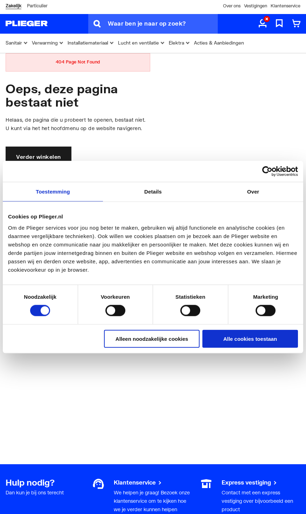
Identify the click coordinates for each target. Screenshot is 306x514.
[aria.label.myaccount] (262, 24)
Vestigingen (255, 5)
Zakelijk (13, 5)
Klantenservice (285, 5)
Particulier (37, 5)
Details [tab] (153, 192)
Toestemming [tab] (53, 192)
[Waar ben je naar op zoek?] (163, 24)
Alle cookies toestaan (250, 338)
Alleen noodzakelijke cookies (152, 338)
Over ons (232, 5)
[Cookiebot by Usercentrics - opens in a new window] (267, 171)
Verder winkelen (38, 157)
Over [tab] (253, 192)
